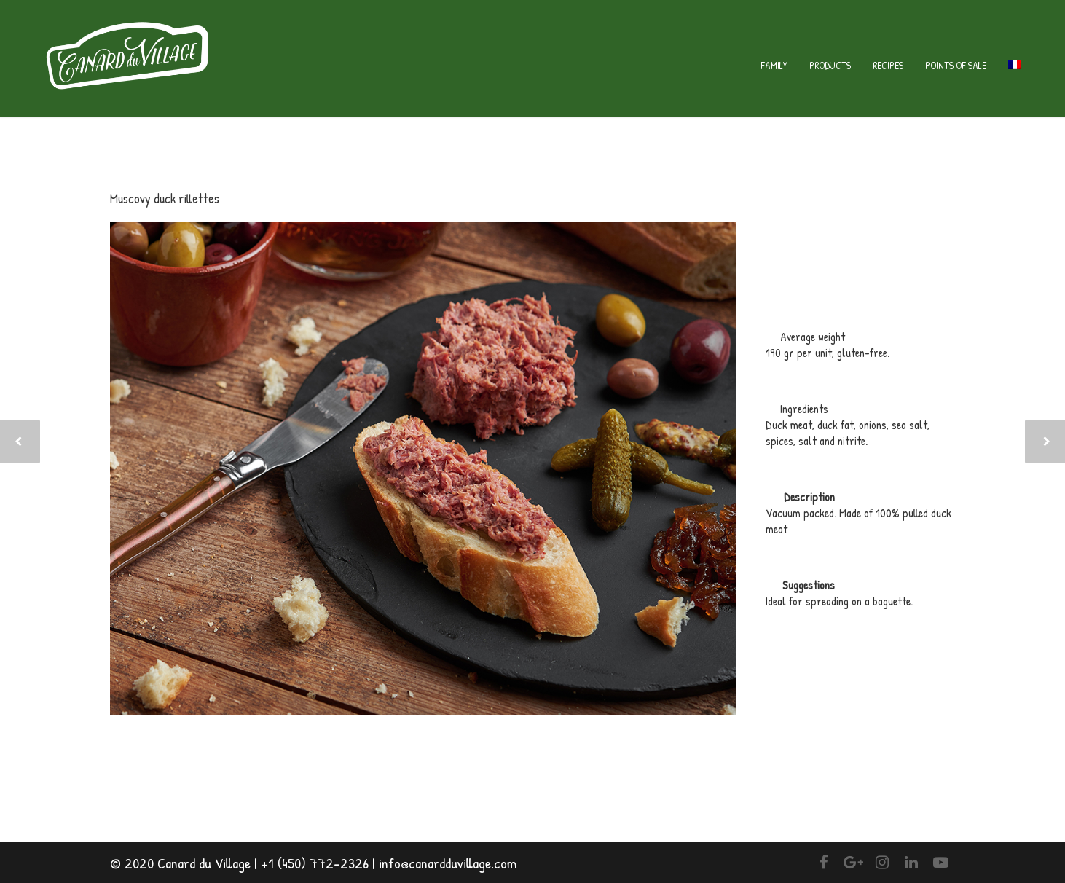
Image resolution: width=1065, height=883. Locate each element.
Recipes (888, 65)
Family (774, 65)
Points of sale (955, 65)
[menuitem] (1014, 65)
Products (830, 65)
